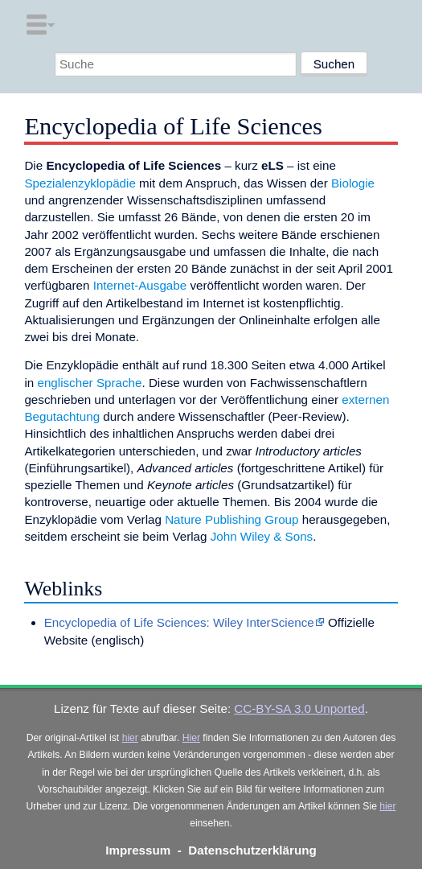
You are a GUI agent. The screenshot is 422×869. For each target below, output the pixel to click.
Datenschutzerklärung (252, 850)
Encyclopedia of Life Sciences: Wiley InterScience (179, 622)
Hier (191, 737)
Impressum (137, 850)
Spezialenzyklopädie (79, 183)
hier (130, 737)
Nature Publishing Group (231, 519)
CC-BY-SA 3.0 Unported (299, 708)
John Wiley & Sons (262, 536)
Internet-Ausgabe (140, 285)
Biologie (353, 183)
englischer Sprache (89, 382)
